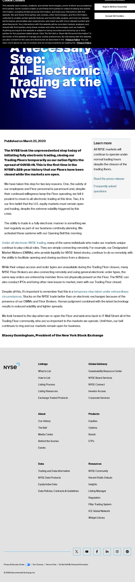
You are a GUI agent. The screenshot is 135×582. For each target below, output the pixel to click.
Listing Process (46, 384)
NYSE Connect (96, 384)
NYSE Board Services (100, 378)
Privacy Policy (73, 33)
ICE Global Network (99, 511)
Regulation (94, 497)
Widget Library (96, 517)
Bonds (92, 434)
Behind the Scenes (48, 441)
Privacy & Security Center (17, 564)
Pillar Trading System (99, 504)
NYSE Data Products (49, 477)
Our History (44, 421)
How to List (44, 378)
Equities (92, 421)
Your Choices (37, 564)
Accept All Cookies (114, 10)
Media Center (45, 434)
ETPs (91, 441)
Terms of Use (51, 564)
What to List (44, 371)
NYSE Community (98, 471)
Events (41, 447)
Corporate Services (99, 398)
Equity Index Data (47, 484)
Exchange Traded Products (53, 398)
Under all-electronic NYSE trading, (24, 243)
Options (92, 427)
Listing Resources (48, 391)
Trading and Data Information (54, 471)
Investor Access (97, 391)
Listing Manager (97, 491)
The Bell (42, 427)
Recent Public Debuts (100, 477)
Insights (92, 484)
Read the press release (109, 179)
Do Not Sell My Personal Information (73, 564)
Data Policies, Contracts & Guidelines (58, 491)
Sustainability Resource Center (105, 371)
